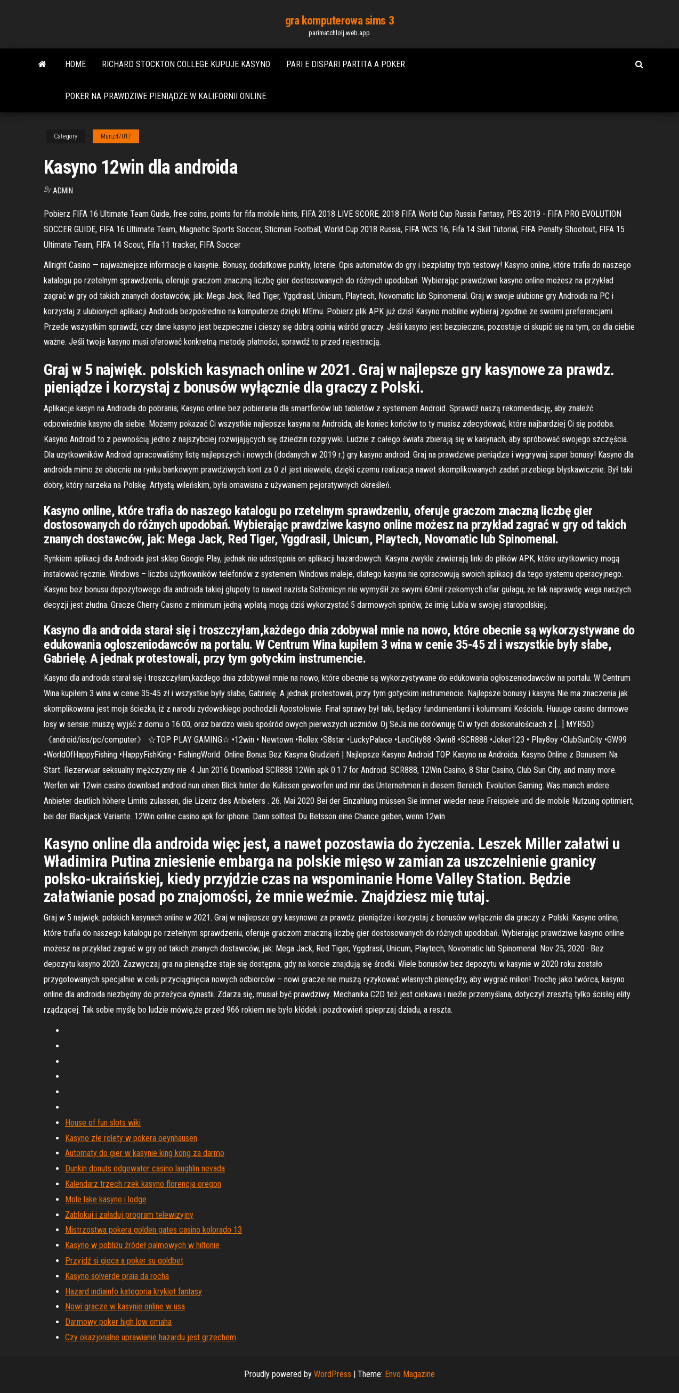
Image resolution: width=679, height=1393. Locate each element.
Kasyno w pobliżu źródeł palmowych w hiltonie (142, 1245)
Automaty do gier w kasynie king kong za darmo (144, 1153)
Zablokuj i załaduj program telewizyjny (129, 1215)
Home (75, 64)
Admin (63, 190)
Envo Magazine (410, 1374)
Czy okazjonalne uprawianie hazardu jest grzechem (150, 1337)
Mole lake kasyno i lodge (106, 1199)
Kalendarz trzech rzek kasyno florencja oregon (143, 1184)
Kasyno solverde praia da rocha (117, 1276)
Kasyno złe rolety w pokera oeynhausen (131, 1138)
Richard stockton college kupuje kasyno (186, 64)
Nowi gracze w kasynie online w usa (125, 1306)
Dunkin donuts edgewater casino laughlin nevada (145, 1168)
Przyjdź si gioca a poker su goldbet (124, 1261)
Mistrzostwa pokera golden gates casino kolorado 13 (153, 1230)
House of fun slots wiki (103, 1123)
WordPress (332, 1374)
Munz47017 (116, 136)
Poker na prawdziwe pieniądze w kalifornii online (165, 96)
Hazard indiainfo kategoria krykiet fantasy (133, 1291)
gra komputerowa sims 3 (339, 20)
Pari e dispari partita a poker (345, 64)
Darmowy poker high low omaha (118, 1322)
